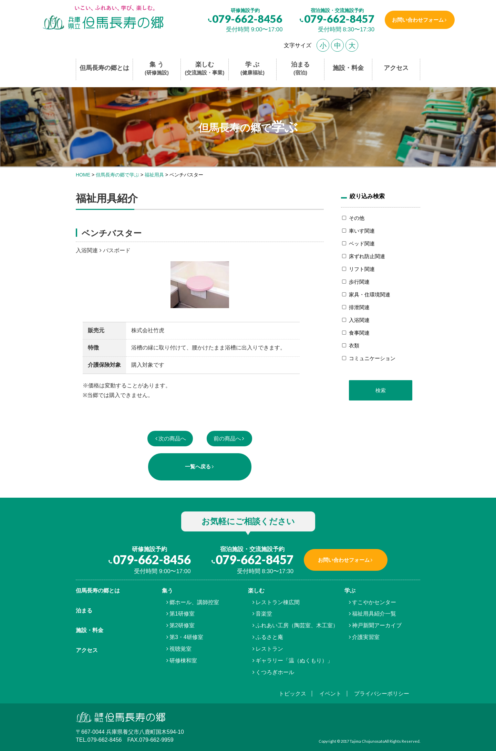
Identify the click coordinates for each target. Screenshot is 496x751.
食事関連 (359, 333)
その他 (356, 218)
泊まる (300, 69)
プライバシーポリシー (381, 694)
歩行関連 (359, 282)
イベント (330, 694)
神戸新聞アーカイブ (377, 625)
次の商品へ (172, 439)
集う (167, 590)
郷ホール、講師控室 (194, 602)
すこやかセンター (374, 602)
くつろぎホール (275, 672)
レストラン (269, 649)
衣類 (354, 345)
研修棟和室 (183, 660)
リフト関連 (362, 269)
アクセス (396, 67)
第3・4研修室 (186, 637)
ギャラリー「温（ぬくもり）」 (294, 660)
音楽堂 (264, 614)
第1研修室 (182, 614)
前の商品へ (227, 439)
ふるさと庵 (269, 637)
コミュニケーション (372, 358)
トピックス (292, 694)
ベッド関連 (362, 243)
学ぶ (349, 590)
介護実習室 (366, 637)
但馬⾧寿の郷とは (98, 590)
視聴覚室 (180, 649)
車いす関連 (362, 231)
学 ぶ (252, 69)
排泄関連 (359, 307)
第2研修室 (182, 625)
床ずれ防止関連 (367, 256)
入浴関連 (359, 320)
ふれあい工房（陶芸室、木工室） (297, 625)
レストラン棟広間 (278, 602)
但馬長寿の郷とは (104, 67)
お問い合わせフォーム (418, 20)
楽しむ (205, 69)
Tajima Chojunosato (367, 741)
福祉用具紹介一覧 (374, 614)
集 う (157, 69)
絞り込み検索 (367, 196)
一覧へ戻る (198, 466)
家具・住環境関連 (369, 294)
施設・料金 (348, 67)
